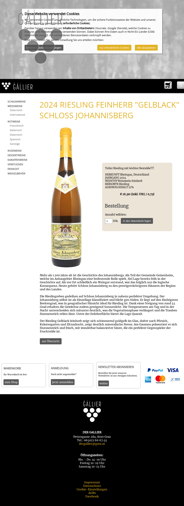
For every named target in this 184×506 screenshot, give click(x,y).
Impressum (92, 482)
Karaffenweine (17, 159)
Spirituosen (15, 164)
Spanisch (15, 139)
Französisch (17, 125)
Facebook (92, 496)
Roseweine (15, 150)
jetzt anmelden (62, 382)
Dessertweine (17, 155)
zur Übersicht (50, 341)
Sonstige (15, 143)
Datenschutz (92, 486)
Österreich (16, 110)
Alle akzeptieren (146, 47)
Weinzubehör (16, 173)
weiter (103, 383)
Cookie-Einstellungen (92, 489)
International (17, 114)
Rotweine (14, 121)
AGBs (92, 493)
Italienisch (16, 130)
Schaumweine (17, 101)
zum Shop (11, 382)
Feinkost (13, 169)
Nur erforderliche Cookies (114, 47)
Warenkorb (12, 368)
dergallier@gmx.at (92, 443)
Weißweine (15, 106)
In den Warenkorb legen (137, 220)
